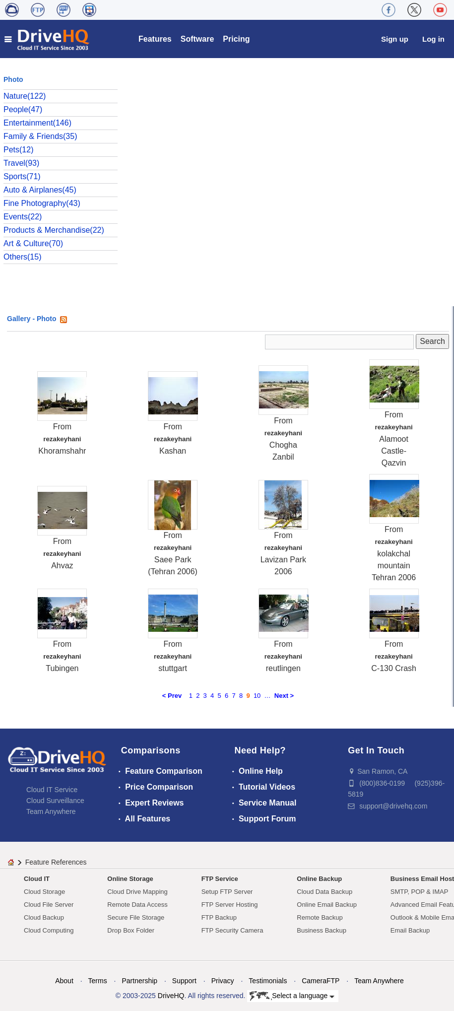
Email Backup (410, 930)
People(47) (22, 109)
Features (155, 39)
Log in (433, 39)
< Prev (172, 695)
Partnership (139, 981)
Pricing (236, 39)
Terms (97, 981)
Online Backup (319, 878)
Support (184, 981)
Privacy (222, 981)
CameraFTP (320, 981)
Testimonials (268, 981)
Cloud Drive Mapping (137, 891)
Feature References (56, 862)
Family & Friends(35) (40, 136)
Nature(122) (24, 96)
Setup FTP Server (227, 891)
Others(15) (22, 257)
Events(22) (22, 216)
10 (257, 695)
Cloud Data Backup (324, 891)
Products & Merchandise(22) (53, 230)
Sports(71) (22, 176)
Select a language (292, 996)
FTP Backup (219, 917)
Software (197, 39)
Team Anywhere (51, 811)
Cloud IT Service (51, 790)
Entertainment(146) (37, 123)
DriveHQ (171, 996)
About (64, 981)
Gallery (18, 319)
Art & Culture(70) (33, 243)
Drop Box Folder (130, 930)
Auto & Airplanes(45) (39, 190)
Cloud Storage (44, 891)
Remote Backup (320, 917)
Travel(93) (21, 163)
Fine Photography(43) (41, 203)
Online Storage (130, 878)
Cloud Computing (48, 930)
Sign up (394, 39)
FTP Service (219, 878)
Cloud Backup (44, 917)
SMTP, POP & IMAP (419, 891)
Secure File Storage (135, 917)
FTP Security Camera (232, 930)
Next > (284, 695)
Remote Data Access (137, 904)
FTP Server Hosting (229, 904)
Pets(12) (18, 149)
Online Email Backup (327, 904)
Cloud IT (37, 878)
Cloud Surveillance (55, 801)
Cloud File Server (48, 904)
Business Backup (321, 930)
